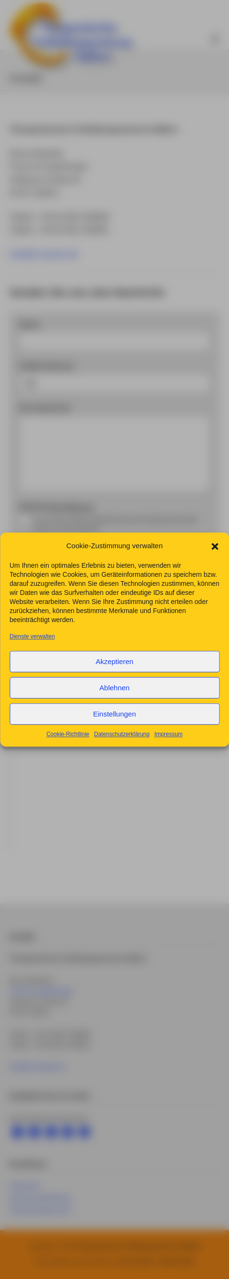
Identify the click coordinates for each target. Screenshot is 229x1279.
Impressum (168, 742)
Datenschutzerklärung (121, 742)
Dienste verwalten (32, 644)
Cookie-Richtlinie (67, 742)
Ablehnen (114, 695)
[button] (214, 553)
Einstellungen (114, 721)
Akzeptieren (114, 669)
